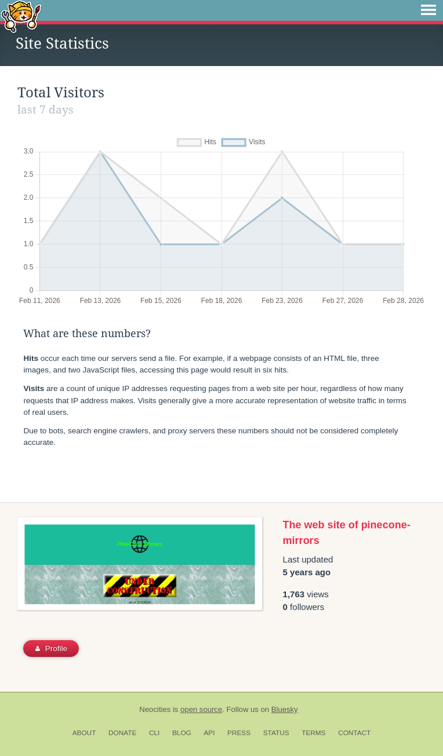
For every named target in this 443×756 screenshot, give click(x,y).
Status (276, 733)
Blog (181, 733)
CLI (154, 733)
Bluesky (284, 709)
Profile (51, 648)
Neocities (154, 709)
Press (238, 733)
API (209, 733)
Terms (313, 733)
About (84, 733)
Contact (354, 733)
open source (201, 709)
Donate (122, 733)
